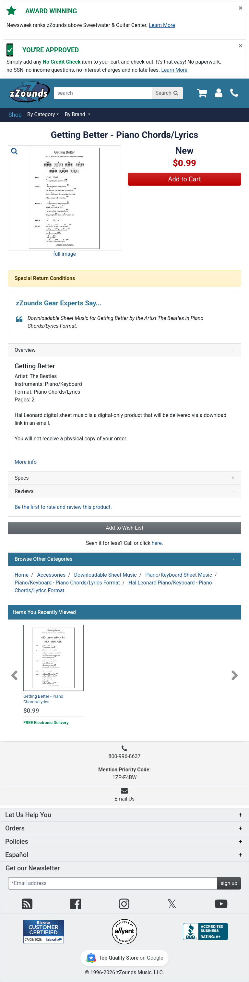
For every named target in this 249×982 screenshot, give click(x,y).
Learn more (162, 25)
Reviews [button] (124, 491)
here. (157, 543)
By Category (41, 114)
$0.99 (31, 710)
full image (64, 254)
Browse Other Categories (124, 559)
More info (26, 462)
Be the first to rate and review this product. (63, 507)
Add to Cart (184, 179)
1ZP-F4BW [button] (124, 773)
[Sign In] (218, 93)
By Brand (76, 114)
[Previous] (14, 671)
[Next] (234, 671)
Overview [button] (124, 350)
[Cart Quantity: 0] (201, 93)
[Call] (234, 93)
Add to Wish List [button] (124, 528)
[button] (64, 198)
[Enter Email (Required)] (112, 883)
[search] (103, 93)
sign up (228, 883)
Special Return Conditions (45, 278)
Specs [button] (124, 478)
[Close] (241, 8)
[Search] (167, 93)
